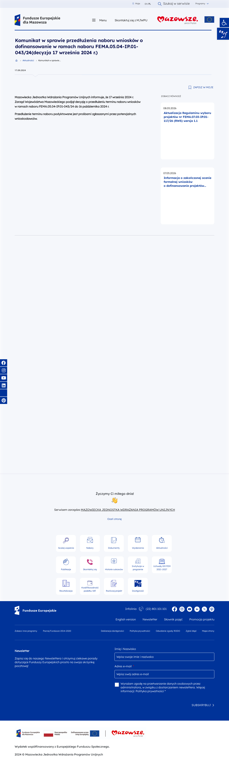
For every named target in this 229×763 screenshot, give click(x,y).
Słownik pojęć (173, 619)
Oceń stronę (114, 519)
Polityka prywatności (140, 631)
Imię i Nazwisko (125, 649)
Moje (136, 3)
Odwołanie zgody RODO (168, 631)
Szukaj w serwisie (174, 4)
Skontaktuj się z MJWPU (131, 20)
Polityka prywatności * (151, 691)
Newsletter (150, 619)
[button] (224, 22)
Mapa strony (208, 631)
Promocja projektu (201, 619)
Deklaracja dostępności (112, 631)
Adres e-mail (124, 666)
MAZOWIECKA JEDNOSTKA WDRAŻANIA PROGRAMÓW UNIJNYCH (128, 509)
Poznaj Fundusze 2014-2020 (57, 631)
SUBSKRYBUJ (201, 705)
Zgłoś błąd (191, 631)
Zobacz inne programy (26, 631)
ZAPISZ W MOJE (203, 87)
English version (126, 619)
